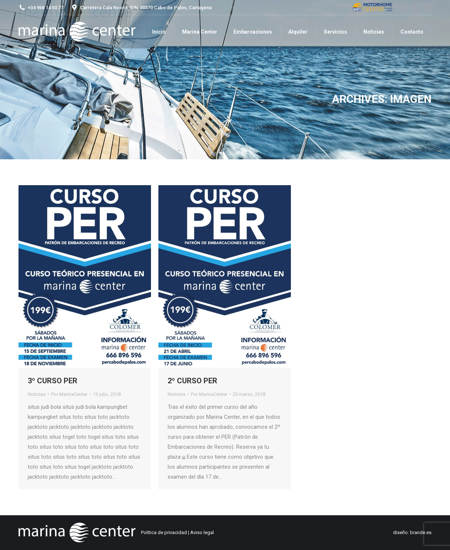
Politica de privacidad (164, 532)
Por (69, 394)
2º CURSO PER (192, 380)
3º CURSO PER (52, 380)
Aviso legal (202, 532)
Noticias (37, 394)
